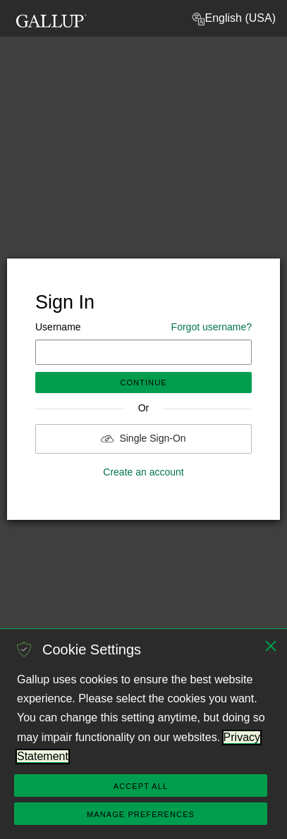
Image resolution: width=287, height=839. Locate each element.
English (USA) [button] (233, 19)
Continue (143, 382)
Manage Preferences (141, 814)
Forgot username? (211, 327)
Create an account (143, 472)
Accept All (141, 786)
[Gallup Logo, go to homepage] (51, 16)
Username (143, 327)
